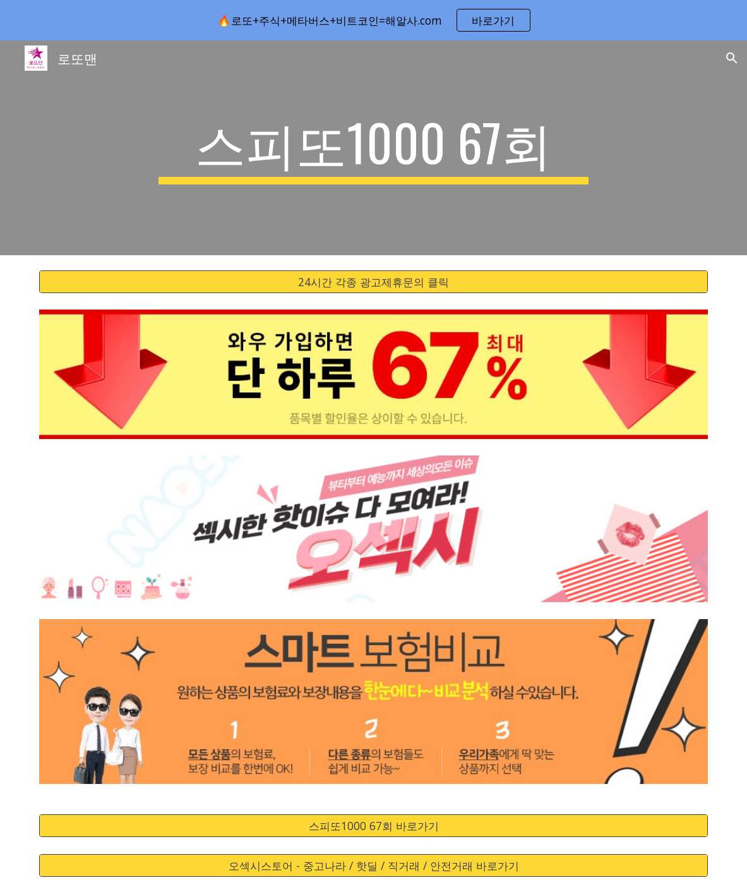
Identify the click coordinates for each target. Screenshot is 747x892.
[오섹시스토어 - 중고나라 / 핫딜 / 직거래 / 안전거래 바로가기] (374, 866)
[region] (373, 20)
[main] (373, 148)
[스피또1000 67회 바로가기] (374, 826)
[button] (732, 58)
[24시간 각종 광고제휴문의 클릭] (374, 282)
